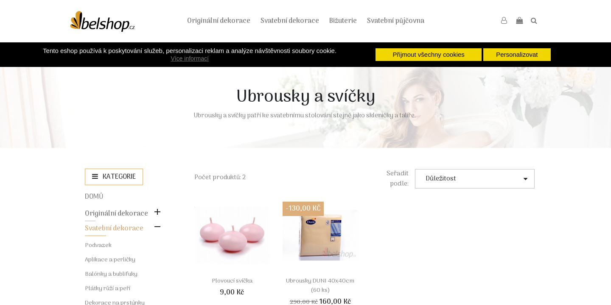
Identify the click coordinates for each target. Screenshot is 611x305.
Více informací (189, 58)
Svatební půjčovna (395, 21)
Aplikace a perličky (110, 260)
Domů (94, 196)
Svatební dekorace (290, 21)
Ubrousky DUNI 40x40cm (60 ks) (320, 285)
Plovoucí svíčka (232, 281)
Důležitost (476, 178)
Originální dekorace (218, 21)
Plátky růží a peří (107, 289)
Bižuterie (343, 21)
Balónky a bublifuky (111, 274)
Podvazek (98, 245)
